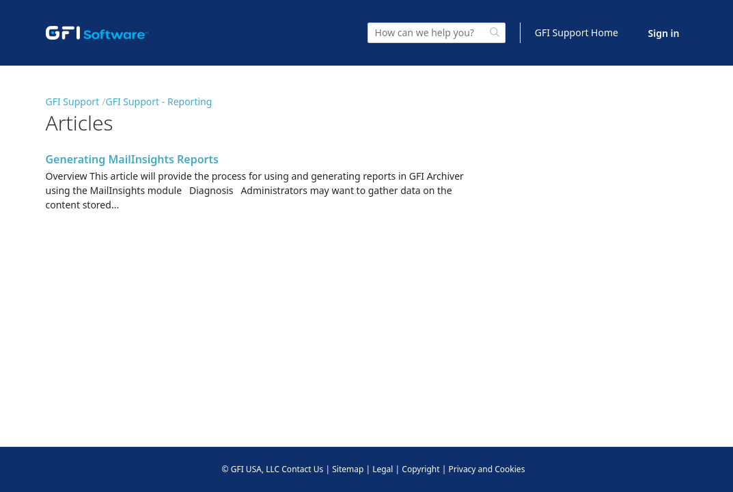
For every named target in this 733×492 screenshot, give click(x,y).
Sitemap (347, 469)
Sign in (664, 33)
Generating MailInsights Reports (132, 159)
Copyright (420, 469)
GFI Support (73, 101)
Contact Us (302, 469)
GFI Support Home (576, 32)
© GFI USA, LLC (251, 469)
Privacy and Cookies (486, 469)
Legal (382, 469)
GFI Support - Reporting (158, 101)
